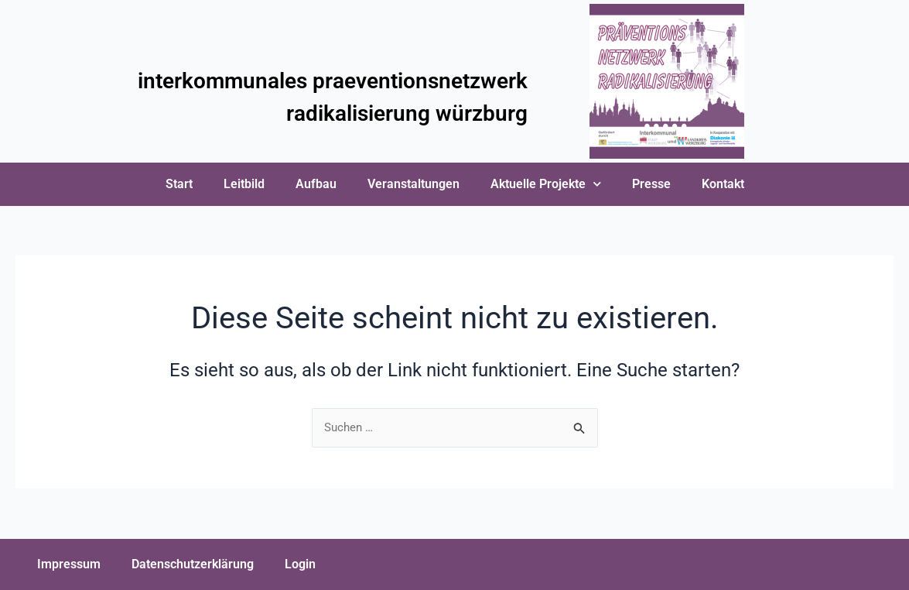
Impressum (69, 564)
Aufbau (316, 184)
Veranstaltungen (413, 184)
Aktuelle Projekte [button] (545, 184)
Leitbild (244, 184)
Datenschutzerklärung (193, 564)
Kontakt (723, 184)
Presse (651, 184)
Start (179, 184)
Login (300, 564)
